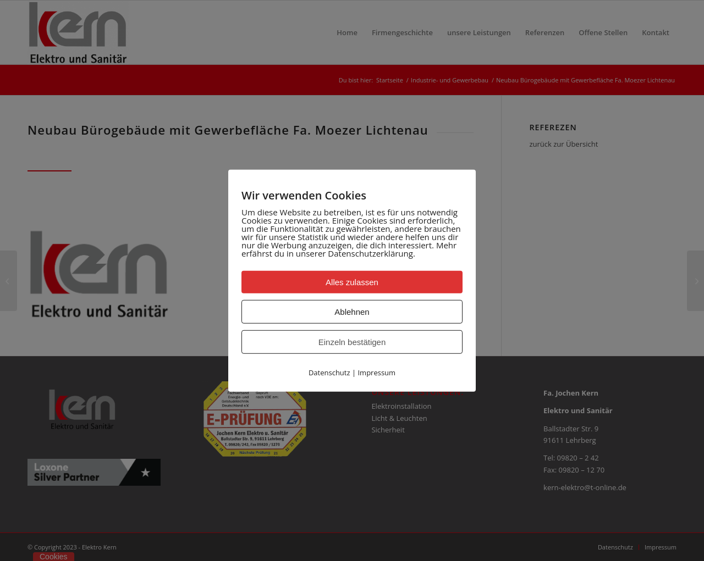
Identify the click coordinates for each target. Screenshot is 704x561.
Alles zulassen (352, 281)
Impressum (376, 372)
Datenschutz (329, 372)
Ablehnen (351, 311)
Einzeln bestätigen (352, 341)
